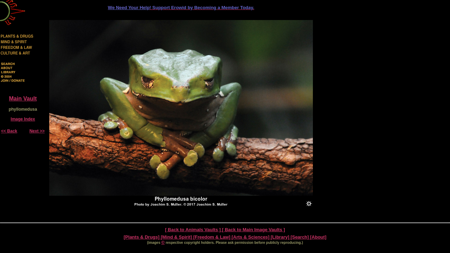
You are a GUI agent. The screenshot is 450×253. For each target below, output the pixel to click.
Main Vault (23, 99)
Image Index (23, 119)
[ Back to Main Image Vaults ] (253, 229)
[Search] (300, 237)
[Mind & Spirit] (177, 237)
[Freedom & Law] (212, 237)
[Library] (280, 237)
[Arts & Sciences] (251, 237)
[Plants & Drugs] (142, 237)
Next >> (37, 131)
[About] (318, 237)
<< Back (9, 131)
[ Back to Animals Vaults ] (193, 229)
